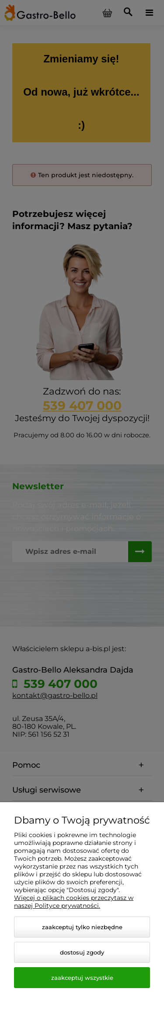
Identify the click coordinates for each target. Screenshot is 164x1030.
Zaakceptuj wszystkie (82, 977)
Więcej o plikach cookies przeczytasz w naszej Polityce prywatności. (73, 902)
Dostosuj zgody (82, 952)
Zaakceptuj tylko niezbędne (82, 927)
